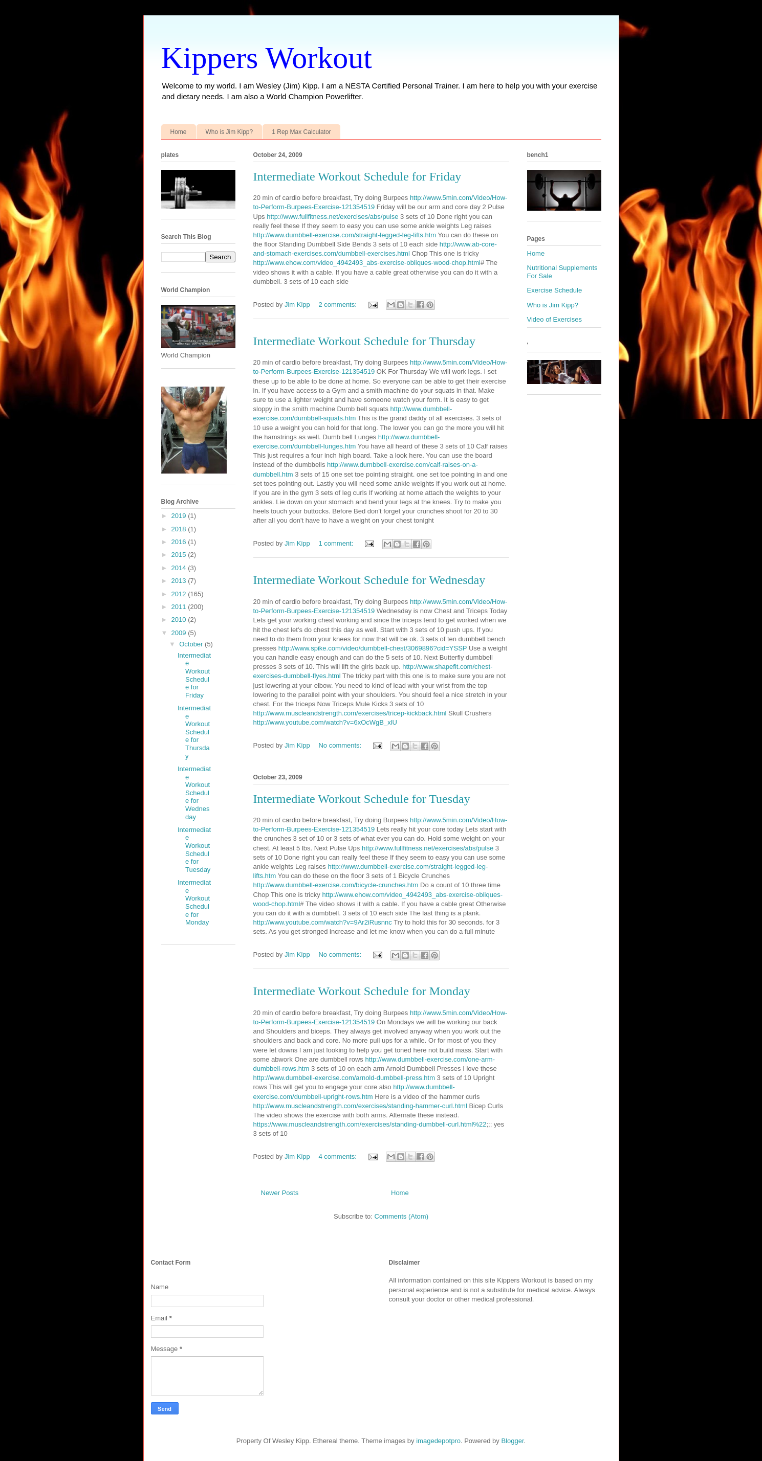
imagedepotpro (438, 1441)
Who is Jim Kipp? (229, 132)
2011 (179, 607)
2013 (179, 581)
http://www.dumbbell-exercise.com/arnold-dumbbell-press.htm (344, 1078)
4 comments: (338, 1156)
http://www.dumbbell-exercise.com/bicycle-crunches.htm (336, 885)
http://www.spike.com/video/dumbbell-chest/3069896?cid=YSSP (372, 648)
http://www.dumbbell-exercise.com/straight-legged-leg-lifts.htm (345, 235)
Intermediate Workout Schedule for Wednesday (369, 580)
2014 (179, 568)
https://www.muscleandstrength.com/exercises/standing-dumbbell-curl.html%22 (370, 1124)
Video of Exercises (554, 319)
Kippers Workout (266, 58)
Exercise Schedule (554, 290)
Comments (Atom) (401, 1216)
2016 (179, 542)
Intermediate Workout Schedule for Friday (357, 176)
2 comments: (338, 304)
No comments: (340, 745)
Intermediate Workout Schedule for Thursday (364, 341)
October (192, 644)
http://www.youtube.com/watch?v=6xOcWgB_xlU (325, 722)
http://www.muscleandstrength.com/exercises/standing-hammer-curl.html (360, 1106)
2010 (179, 619)
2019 (179, 516)
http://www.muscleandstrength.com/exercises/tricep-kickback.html (350, 713)
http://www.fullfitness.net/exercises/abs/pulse (332, 216)
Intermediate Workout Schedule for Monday (361, 991)
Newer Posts (280, 1193)
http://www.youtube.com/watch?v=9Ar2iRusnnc (322, 922)
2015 (179, 554)
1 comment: (336, 543)
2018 (179, 529)
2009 (179, 633)
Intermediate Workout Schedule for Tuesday (361, 798)
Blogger (512, 1441)
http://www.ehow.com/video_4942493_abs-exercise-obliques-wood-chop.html (367, 262)
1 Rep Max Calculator (301, 132)
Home (178, 132)
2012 (179, 594)
